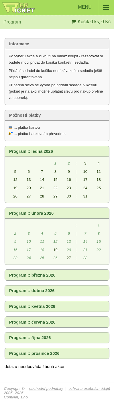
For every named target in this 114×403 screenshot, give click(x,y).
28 (42, 196)
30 (69, 196)
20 (29, 188)
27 (29, 196)
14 (42, 179)
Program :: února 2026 (31, 213)
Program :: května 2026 (32, 306)
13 (29, 179)
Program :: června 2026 (32, 322)
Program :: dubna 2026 (32, 290)
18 (99, 179)
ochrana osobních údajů (89, 388)
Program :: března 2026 (32, 275)
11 (99, 171)
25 (99, 188)
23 (69, 188)
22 (55, 188)
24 (85, 188)
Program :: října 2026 (30, 337)
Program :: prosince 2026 (34, 353)
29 (55, 196)
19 (15, 188)
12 (15, 179)
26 (15, 196)
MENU (96, 7)
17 (85, 179)
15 (55, 179)
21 (42, 188)
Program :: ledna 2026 (31, 151)
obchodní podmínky (46, 388)
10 (85, 171)
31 (85, 196)
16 (69, 179)
